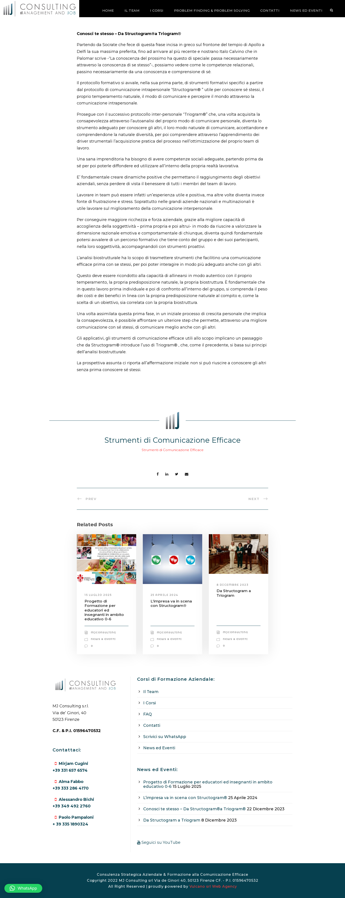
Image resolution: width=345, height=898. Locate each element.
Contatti (269, 10)
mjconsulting (103, 632)
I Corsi (156, 10)
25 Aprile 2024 (164, 595)
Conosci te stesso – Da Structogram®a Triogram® (194, 809)
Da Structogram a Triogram (234, 593)
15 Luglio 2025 (98, 595)
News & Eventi (103, 639)
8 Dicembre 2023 (233, 584)
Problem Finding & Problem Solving (212, 10)
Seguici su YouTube (158, 842)
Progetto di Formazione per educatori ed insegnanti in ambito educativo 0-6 (104, 610)
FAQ (147, 714)
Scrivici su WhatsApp (164, 736)
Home (108, 10)
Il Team (132, 10)
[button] (23, 888)
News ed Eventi (306, 10)
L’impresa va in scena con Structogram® (171, 603)
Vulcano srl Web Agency (213, 886)
